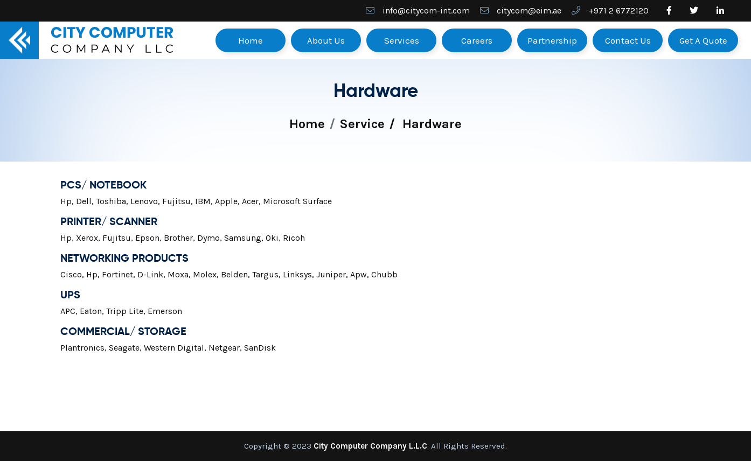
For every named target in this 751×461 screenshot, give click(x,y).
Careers (476, 40)
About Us (326, 40)
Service (362, 123)
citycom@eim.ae (529, 10)
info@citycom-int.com (426, 10)
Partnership (552, 40)
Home (250, 40)
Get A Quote (703, 40)
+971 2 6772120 (618, 10)
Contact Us (628, 40)
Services (401, 40)
